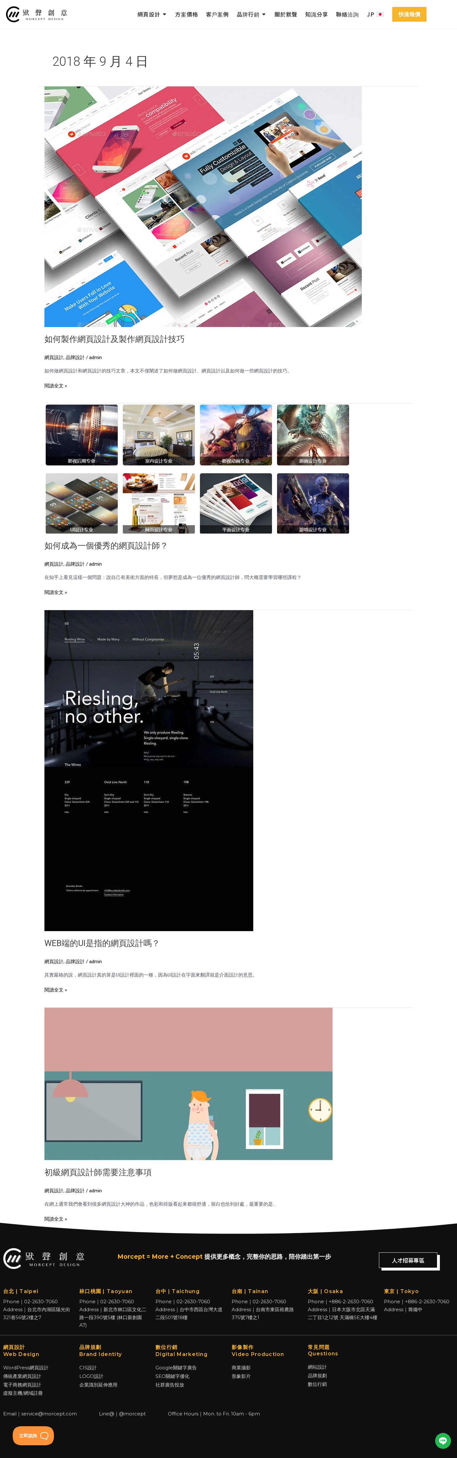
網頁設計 (53, 357)
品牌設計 (75, 357)
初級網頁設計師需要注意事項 (98, 1172)
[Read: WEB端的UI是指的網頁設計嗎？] (148, 770)
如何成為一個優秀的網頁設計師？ (106, 545)
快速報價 (409, 14)
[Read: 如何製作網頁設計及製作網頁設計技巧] (203, 206)
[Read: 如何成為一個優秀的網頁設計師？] (196, 468)
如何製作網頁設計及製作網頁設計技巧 (114, 339)
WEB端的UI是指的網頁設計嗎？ (102, 943)
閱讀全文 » (55, 385)
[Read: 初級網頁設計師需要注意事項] (188, 1084)
